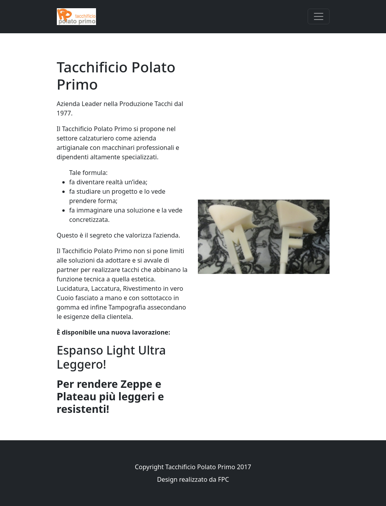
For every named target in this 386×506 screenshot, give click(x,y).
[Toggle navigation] (319, 16)
